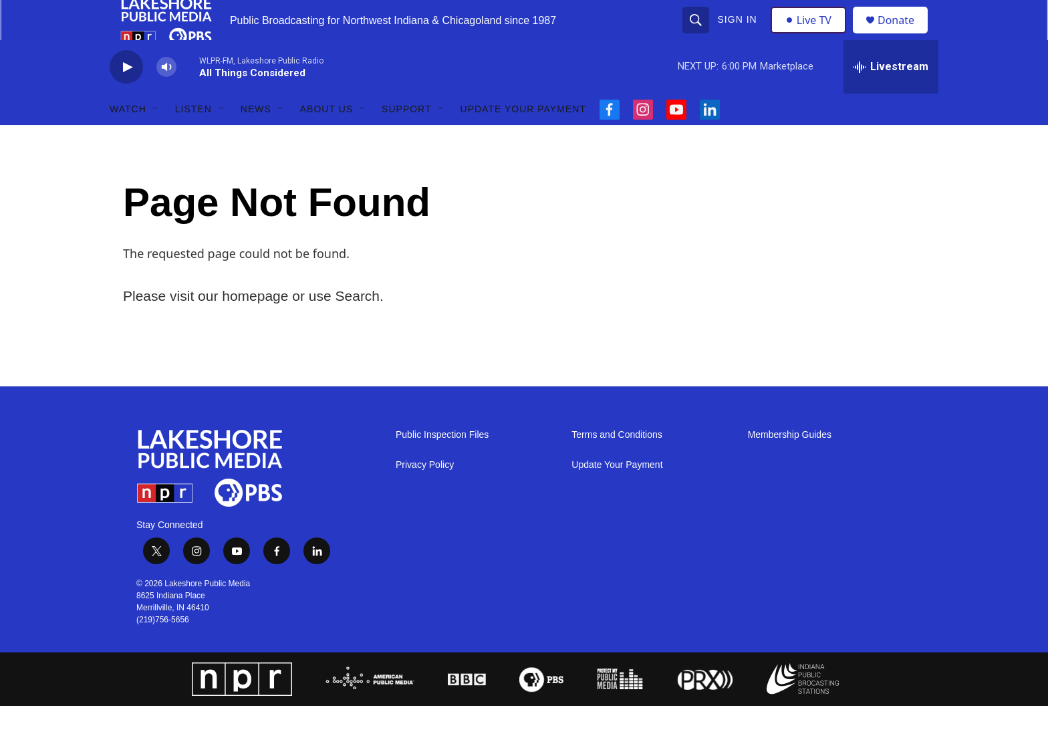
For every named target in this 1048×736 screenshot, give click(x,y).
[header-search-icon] (697, 34)
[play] (126, 97)
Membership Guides (789, 465)
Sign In (739, 34)
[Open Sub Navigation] (156, 139)
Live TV (812, 35)
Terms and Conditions (616, 465)
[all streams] (890, 97)
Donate (904, 35)
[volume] (166, 97)
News (256, 139)
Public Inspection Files (442, 465)
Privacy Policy (425, 495)
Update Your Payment (523, 139)
